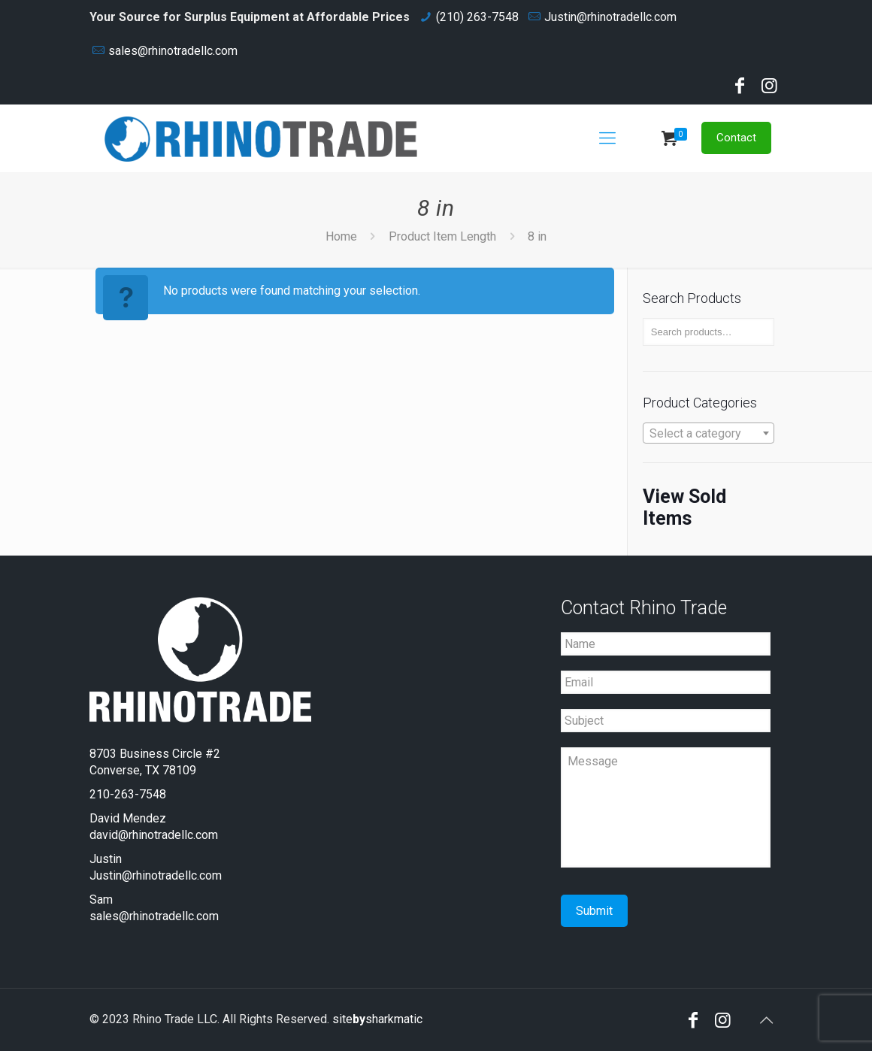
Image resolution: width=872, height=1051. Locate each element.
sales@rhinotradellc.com (173, 51)
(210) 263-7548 (477, 17)
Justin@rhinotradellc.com (610, 17)
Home (341, 236)
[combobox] (708, 433)
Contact (736, 137)
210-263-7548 (127, 794)
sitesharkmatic (377, 1019)
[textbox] (708, 433)
